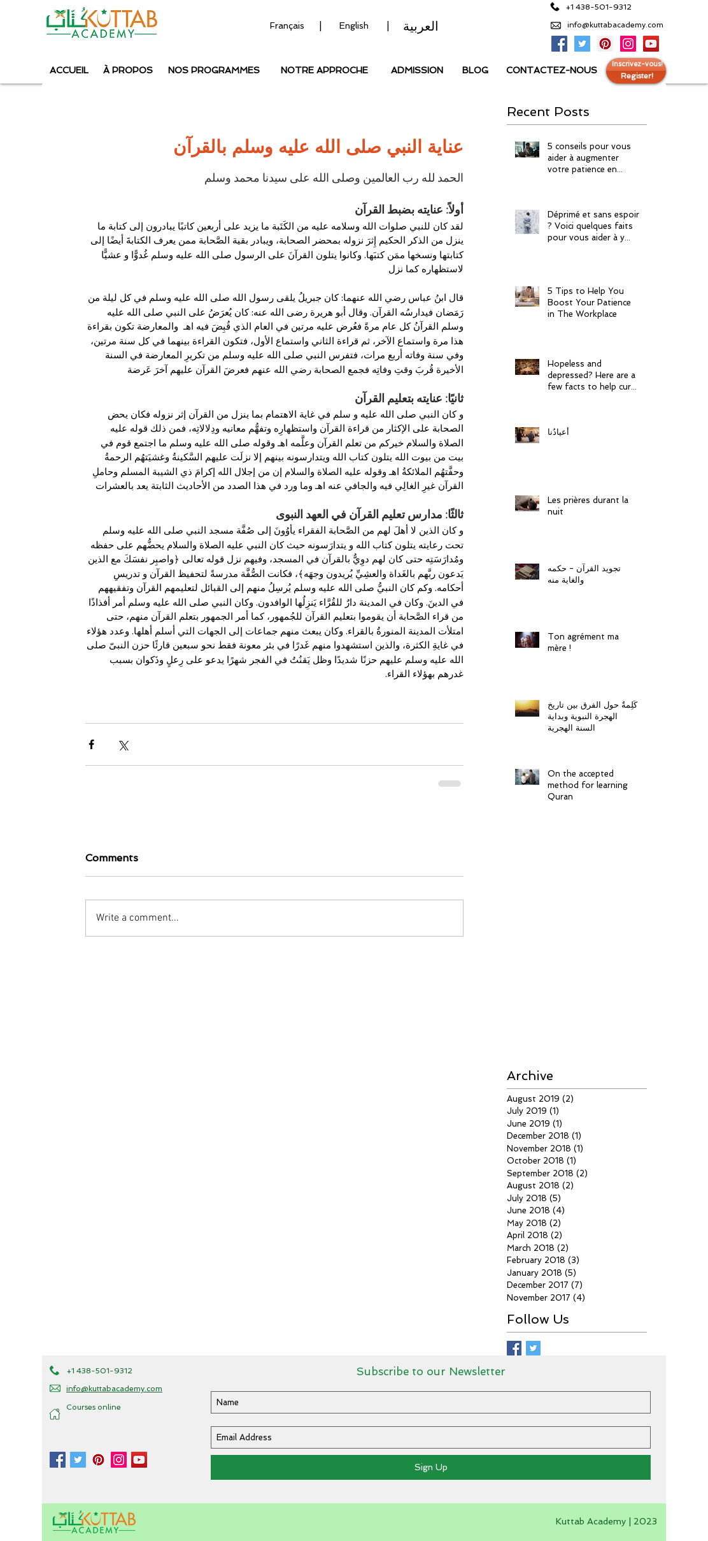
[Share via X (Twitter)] (123, 744)
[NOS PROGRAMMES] (213, 71)
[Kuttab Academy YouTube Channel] (139, 1460)
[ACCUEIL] (69, 71)
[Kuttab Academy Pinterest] (98, 1460)
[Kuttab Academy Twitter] (582, 44)
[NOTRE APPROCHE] (324, 71)
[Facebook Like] (73, 1481)
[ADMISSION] (417, 71)
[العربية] (420, 26)
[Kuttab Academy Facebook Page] (559, 44)
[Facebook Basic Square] (514, 1348)
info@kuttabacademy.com (615, 24)
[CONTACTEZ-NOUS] (551, 71)
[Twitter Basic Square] (533, 1348)
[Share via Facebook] (91, 744)
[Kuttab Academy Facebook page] (58, 1460)
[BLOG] (475, 71)
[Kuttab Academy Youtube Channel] (651, 44)
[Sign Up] (431, 1467)
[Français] (287, 26)
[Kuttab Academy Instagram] (628, 44)
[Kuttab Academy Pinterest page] (605, 44)
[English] (354, 26)
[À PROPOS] (127, 71)
